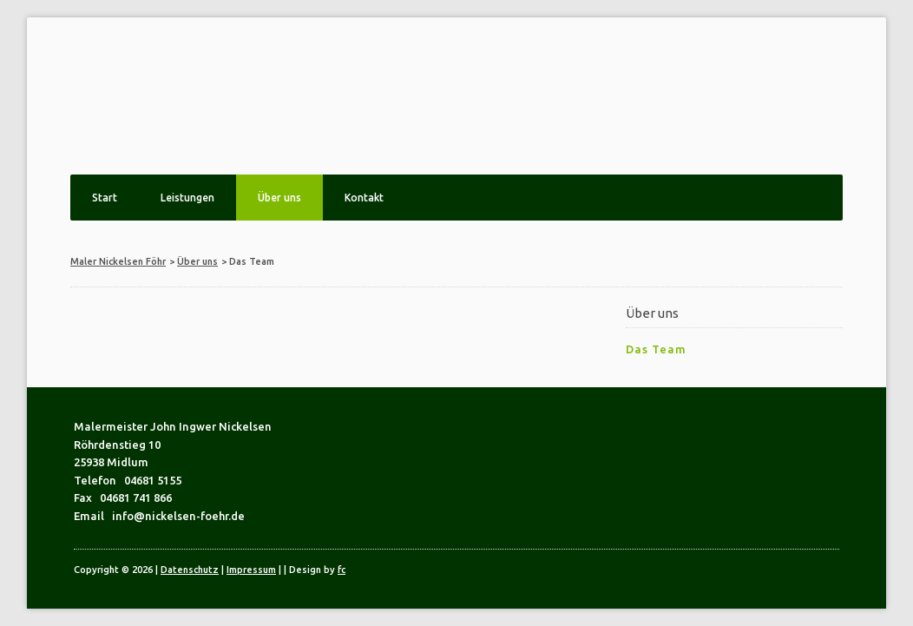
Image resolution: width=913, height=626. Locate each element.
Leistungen (187, 197)
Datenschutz (190, 569)
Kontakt (364, 197)
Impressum (251, 569)
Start (104, 197)
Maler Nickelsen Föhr (118, 261)
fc (341, 569)
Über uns (279, 197)
